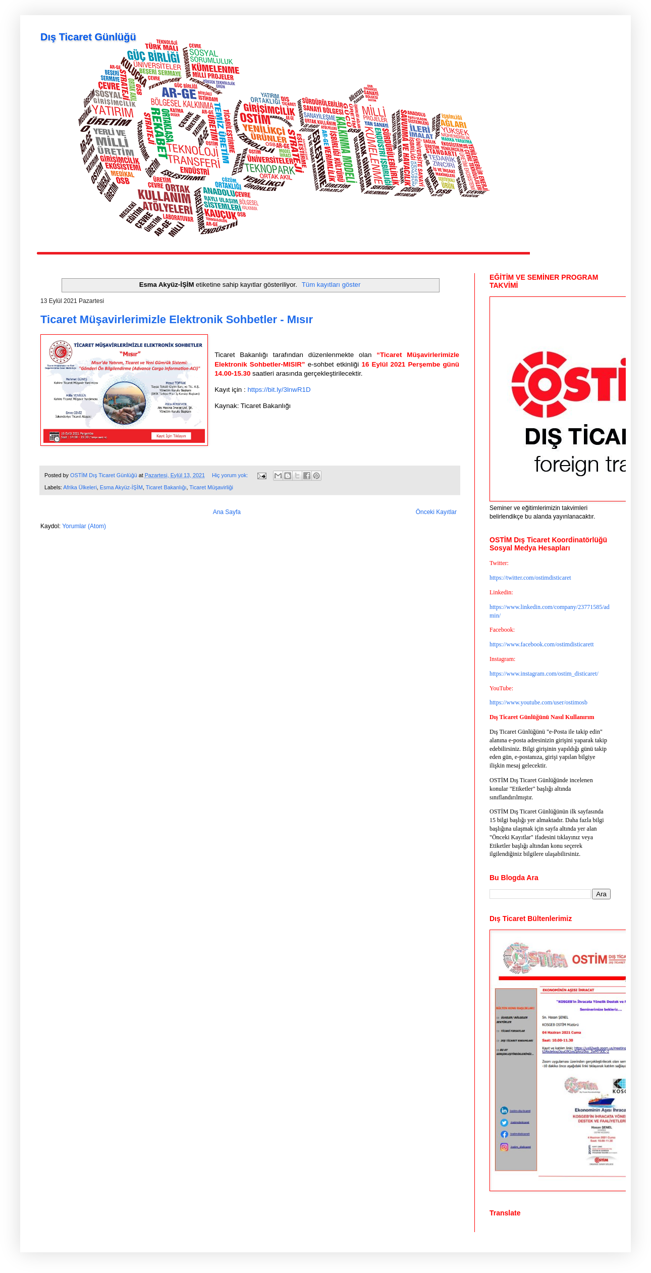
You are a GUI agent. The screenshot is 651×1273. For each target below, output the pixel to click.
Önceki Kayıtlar (436, 512)
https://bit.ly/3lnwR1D (278, 389)
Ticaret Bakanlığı (166, 487)
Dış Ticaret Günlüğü (88, 36)
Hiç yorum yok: (230, 475)
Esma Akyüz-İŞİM (121, 487)
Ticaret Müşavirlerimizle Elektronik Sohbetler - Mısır (176, 319)
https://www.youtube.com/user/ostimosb (538, 702)
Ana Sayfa (227, 512)
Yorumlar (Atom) (84, 526)
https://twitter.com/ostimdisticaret (530, 577)
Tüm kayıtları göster (331, 284)
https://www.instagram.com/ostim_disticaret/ (544, 673)
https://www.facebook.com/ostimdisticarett (542, 644)
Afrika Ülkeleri (80, 487)
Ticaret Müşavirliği (211, 487)
